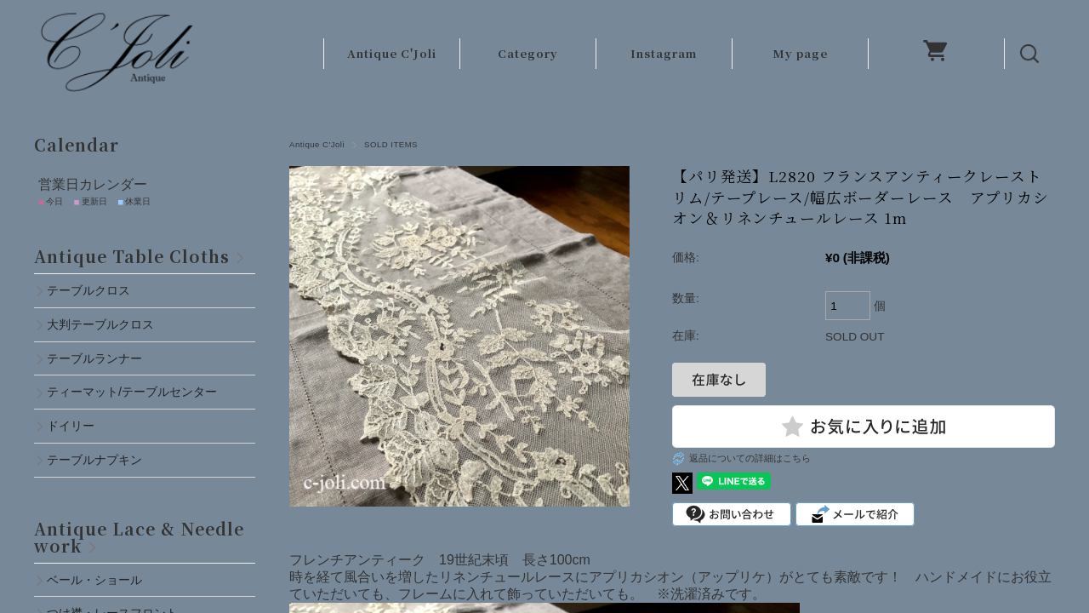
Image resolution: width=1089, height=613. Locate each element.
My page (800, 53)
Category (528, 53)
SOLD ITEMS (391, 144)
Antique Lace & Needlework (139, 537)
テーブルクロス (88, 290)
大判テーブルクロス (100, 324)
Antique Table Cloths (132, 255)
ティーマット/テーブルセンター (132, 391)
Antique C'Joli (391, 53)
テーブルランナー (94, 358)
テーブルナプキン (100, 460)
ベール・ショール (94, 580)
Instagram (663, 53)
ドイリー (70, 426)
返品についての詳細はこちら (750, 458)
